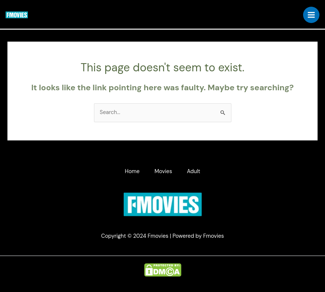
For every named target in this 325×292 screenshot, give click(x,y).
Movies (163, 171)
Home (132, 171)
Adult (193, 171)
